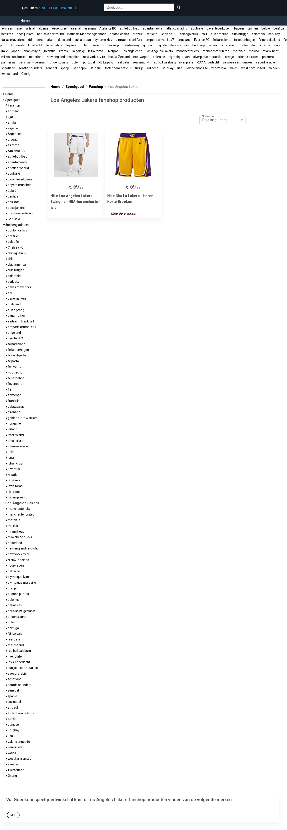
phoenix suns (59, 62)
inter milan (249, 45)
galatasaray (131, 45)
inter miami (230, 45)
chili (204, 34)
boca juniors (25, 34)
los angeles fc (133, 51)
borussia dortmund (50, 34)
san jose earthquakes (237, 62)
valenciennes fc (196, 68)
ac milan (7, 28)
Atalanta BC (108, 28)
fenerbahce (54, 45)
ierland (214, 45)
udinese (153, 68)
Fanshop (14, 105)
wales (233, 68)
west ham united (253, 68)
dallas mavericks (13, 40)
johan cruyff (31, 51)
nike (13, 815)
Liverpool (113, 51)
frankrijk (113, 45)
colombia (258, 34)
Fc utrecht (35, 45)
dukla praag (82, 40)
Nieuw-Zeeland (119, 57)
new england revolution (63, 57)
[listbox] (222, 120)
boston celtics (119, 34)
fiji (85, 45)
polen (75, 62)
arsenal (75, 28)
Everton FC (202, 40)
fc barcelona (221, 40)
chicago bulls (189, 34)
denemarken (45, 40)
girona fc (149, 45)
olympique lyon (179, 57)
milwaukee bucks (13, 57)
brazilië (137, 34)
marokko (239, 51)
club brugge (240, 34)
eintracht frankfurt (128, 40)
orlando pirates (248, 57)
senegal (51, 68)
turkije (139, 68)
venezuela (218, 68)
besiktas (7, 34)
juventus (49, 51)
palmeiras (8, 62)
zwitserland (9, 73)
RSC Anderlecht (207, 62)
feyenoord (73, 45)
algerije (43, 28)
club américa (219, 34)
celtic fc (152, 34)
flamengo (97, 45)
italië (4, 51)
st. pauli (96, 68)
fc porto (12, 361)
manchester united (216, 51)
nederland (36, 57)
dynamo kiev (103, 40)
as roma (90, 28)
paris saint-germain (33, 62)
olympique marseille (207, 57)
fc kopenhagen (244, 40)
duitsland (64, 40)
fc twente (18, 45)
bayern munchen (246, 28)
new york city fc (94, 57)
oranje (229, 57)
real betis (123, 62)
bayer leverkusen (218, 28)
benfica (278, 28)
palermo (268, 57)
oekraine (158, 57)
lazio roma (95, 51)
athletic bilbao (129, 28)
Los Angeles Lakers (159, 51)
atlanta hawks (153, 28)
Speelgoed (13, 100)
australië (196, 28)
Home (25, 21)
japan (15, 51)
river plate (186, 62)
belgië (265, 28)
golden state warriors (174, 45)
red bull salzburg (164, 62)
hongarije (199, 45)
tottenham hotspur (118, 68)
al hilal (30, 28)
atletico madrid (177, 28)
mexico (253, 51)
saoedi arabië (265, 62)
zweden (274, 68)
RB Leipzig (105, 62)
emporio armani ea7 (159, 40)
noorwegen (141, 57)
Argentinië (59, 28)
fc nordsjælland (269, 40)
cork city (274, 34)
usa (179, 68)
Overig (26, 73)
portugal (89, 62)
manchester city (187, 51)
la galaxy (78, 51)
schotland (8, 68)
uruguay (168, 68)
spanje (65, 68)
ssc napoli (80, 68)
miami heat (270, 51)
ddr (30, 40)
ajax (19, 28)
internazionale (270, 45)
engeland (184, 40)
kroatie (64, 51)
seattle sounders (30, 68)
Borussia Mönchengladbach (87, 34)
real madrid (141, 62)
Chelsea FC (168, 34)
